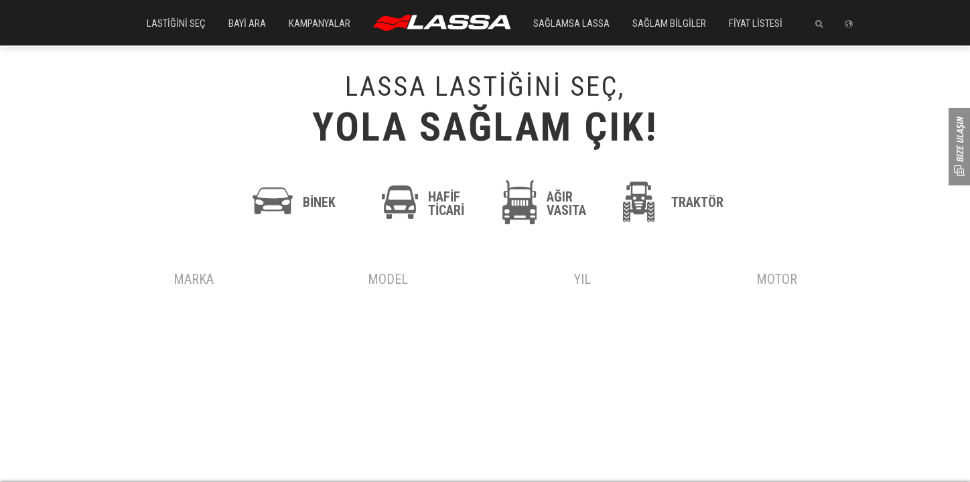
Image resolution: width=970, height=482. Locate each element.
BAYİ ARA (247, 23)
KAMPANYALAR (319, 23)
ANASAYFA (441, 23)
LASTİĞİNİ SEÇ (176, 23)
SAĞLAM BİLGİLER (669, 23)
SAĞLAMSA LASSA (571, 23)
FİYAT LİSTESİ (755, 23)
